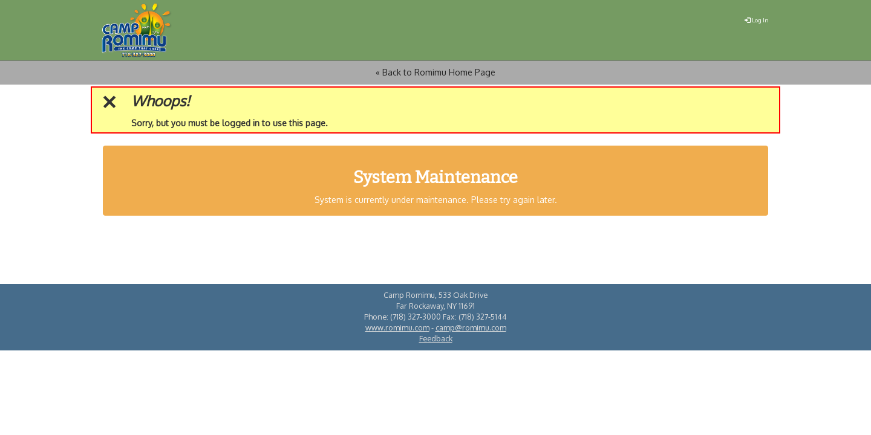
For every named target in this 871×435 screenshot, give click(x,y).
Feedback (435, 338)
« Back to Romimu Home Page (435, 72)
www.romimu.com (397, 327)
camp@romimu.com (471, 327)
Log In (757, 20)
